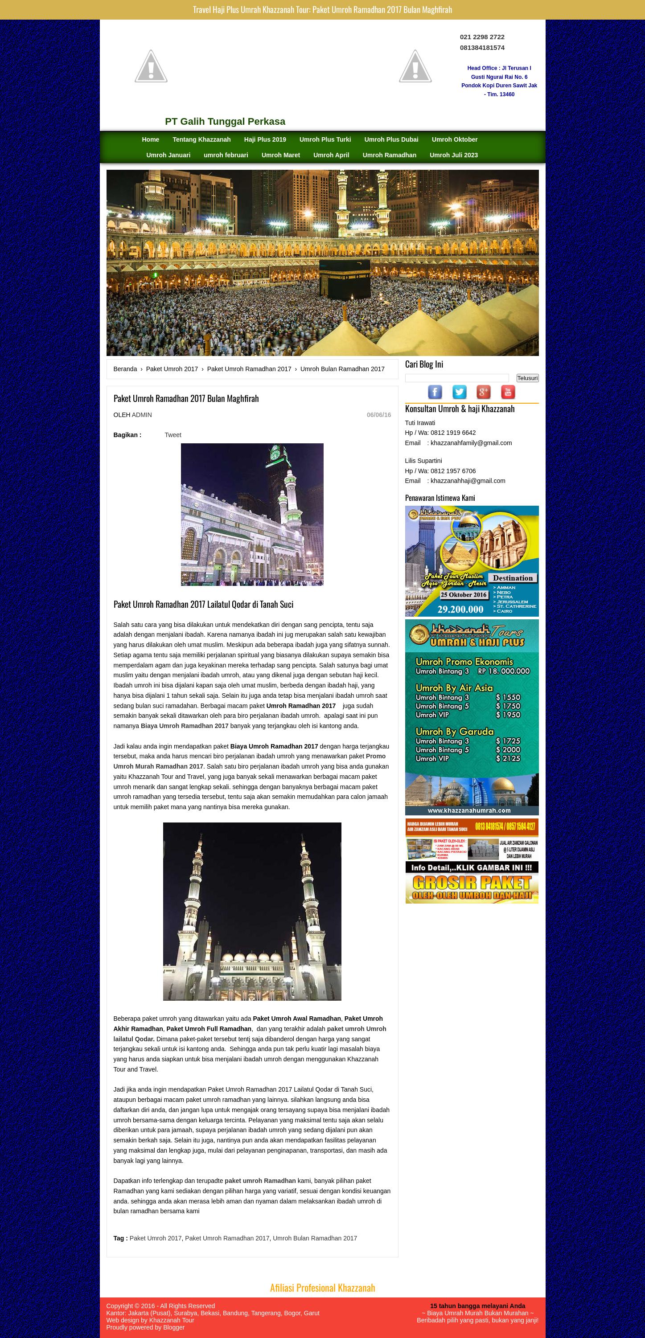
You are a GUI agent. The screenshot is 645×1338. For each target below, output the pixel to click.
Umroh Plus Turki (325, 139)
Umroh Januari (169, 155)
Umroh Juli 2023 (454, 155)
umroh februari (226, 155)
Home (151, 139)
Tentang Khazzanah (201, 139)
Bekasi (210, 1313)
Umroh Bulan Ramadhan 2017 (315, 1238)
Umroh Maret (281, 155)
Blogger (174, 1327)
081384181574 (482, 47)
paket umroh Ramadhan (260, 1180)
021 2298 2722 (482, 37)
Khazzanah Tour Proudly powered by (150, 1324)
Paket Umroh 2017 (156, 1238)
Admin (142, 414)
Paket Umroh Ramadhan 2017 (227, 1238)
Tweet (173, 434)
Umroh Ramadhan (390, 155)
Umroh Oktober (455, 139)
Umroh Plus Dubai (392, 139)
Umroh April (331, 155)
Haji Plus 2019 (265, 139)
